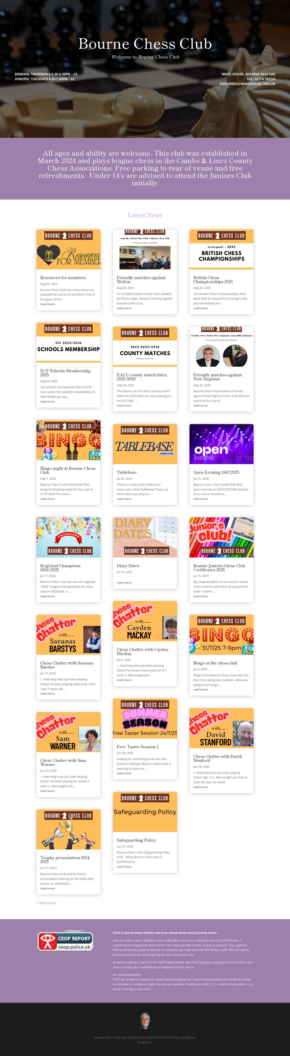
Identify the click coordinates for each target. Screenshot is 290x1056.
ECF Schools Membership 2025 (65, 373)
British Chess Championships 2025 (213, 279)
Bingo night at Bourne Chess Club (67, 470)
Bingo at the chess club (215, 663)
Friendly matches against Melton (141, 279)
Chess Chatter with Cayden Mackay (142, 651)
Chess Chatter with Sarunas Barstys (66, 665)
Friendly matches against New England (217, 377)
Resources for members (63, 277)
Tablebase (127, 472)
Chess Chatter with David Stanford (217, 758)
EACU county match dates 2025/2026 (142, 377)
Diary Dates (128, 565)
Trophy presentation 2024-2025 (65, 859)
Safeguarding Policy (136, 840)
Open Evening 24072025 (216, 472)
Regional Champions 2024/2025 (60, 567)
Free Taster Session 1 (138, 746)
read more (47, 304)
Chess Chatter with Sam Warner (63, 762)
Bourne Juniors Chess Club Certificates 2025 (219, 567)
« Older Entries (46, 903)
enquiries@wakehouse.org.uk (248, 84)
